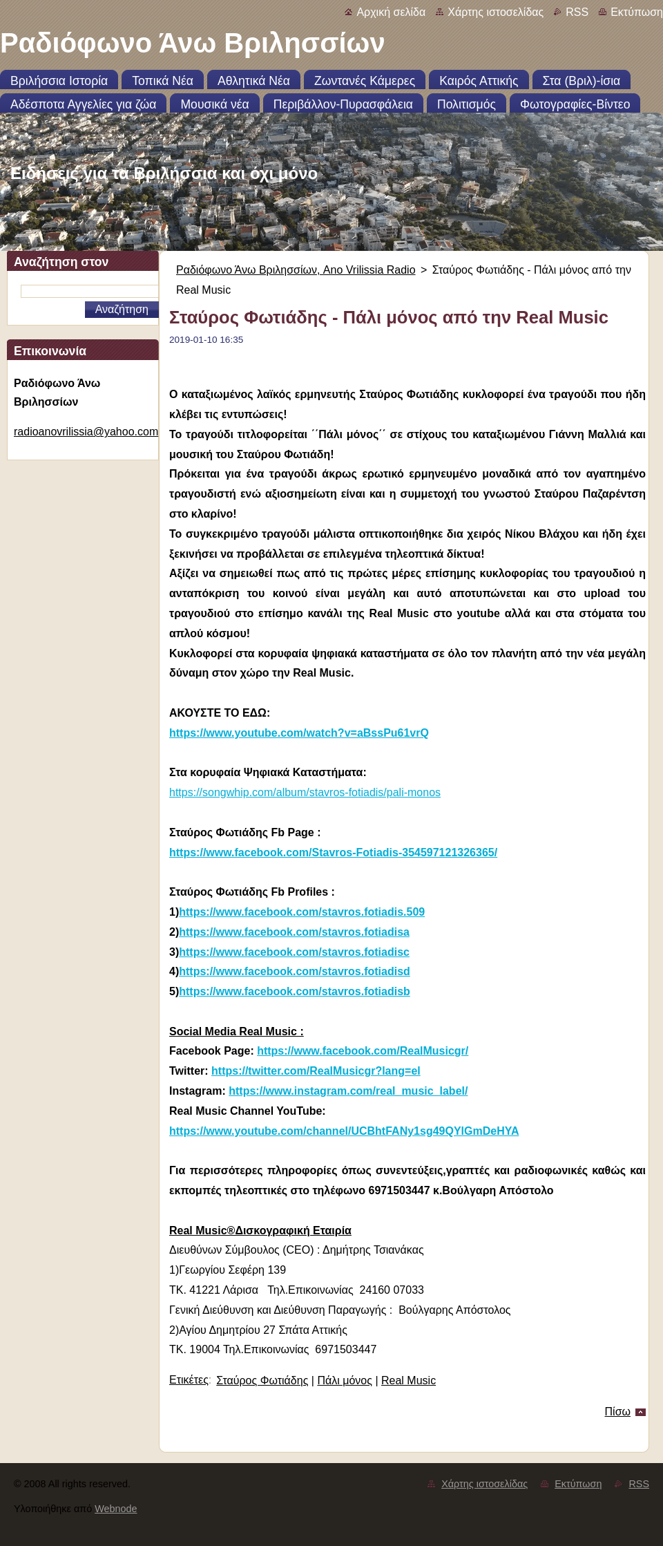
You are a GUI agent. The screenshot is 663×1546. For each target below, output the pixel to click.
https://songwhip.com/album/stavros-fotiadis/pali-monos (305, 792)
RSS (577, 12)
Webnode (116, 1508)
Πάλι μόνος (344, 1380)
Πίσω (618, 1411)
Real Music (408, 1380)
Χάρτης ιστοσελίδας (496, 12)
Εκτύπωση (637, 12)
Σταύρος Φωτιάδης (262, 1380)
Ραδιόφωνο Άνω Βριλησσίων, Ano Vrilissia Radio (296, 270)
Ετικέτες (189, 1380)
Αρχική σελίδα (390, 12)
